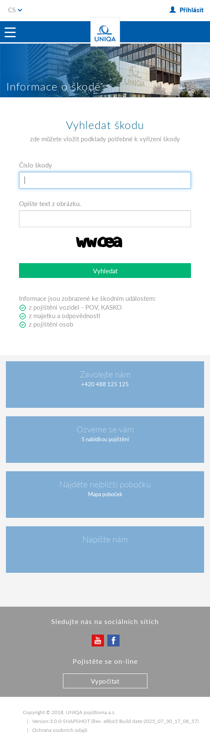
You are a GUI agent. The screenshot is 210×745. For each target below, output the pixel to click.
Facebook (113, 640)
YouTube (97, 640)
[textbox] (105, 180)
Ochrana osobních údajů (59, 730)
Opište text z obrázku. (50, 203)
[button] (105, 270)
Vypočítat (105, 681)
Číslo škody (35, 165)
